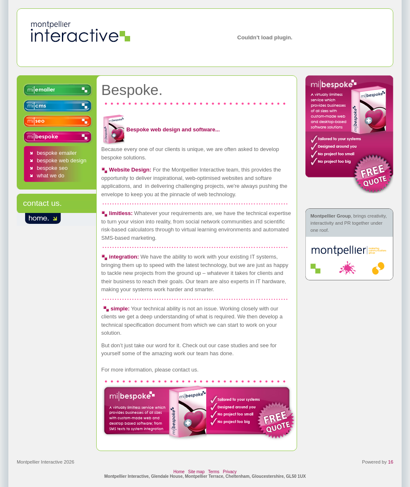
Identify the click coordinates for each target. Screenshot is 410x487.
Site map (196, 471)
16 (390, 461)
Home (178, 471)
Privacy (230, 471)
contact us (41, 203)
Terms (213, 471)
